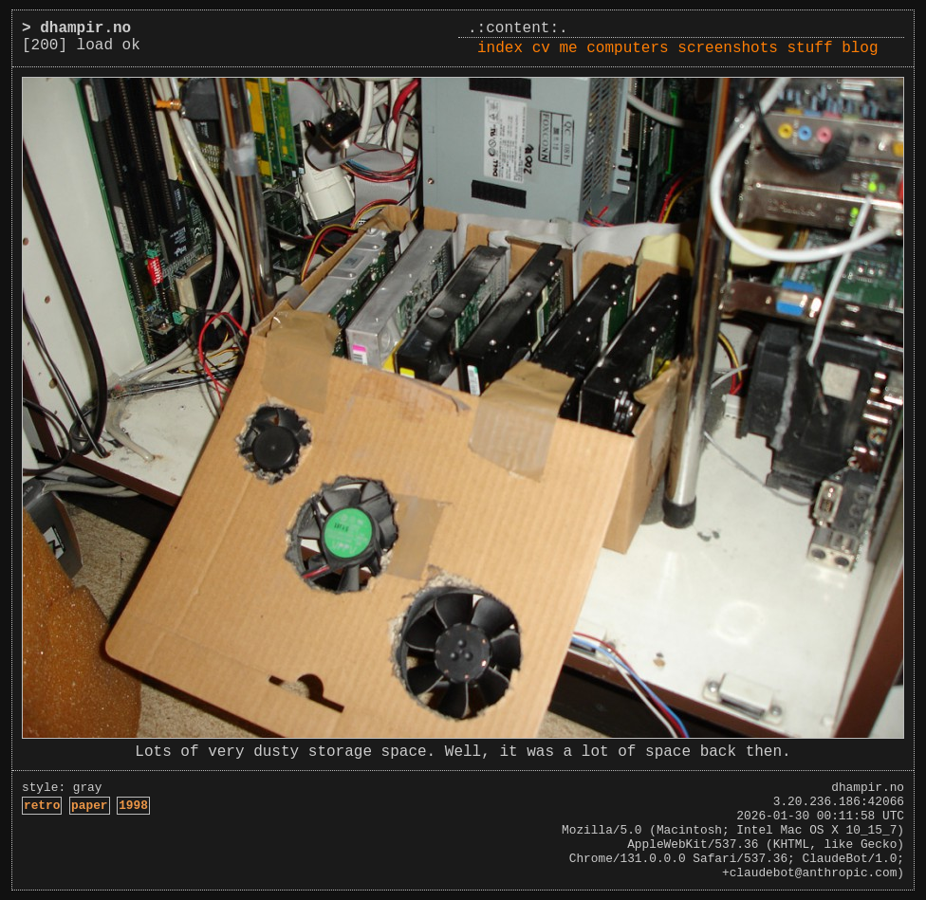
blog (860, 48)
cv (541, 48)
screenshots (727, 48)
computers (627, 48)
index (500, 48)
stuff (810, 48)
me (568, 48)
